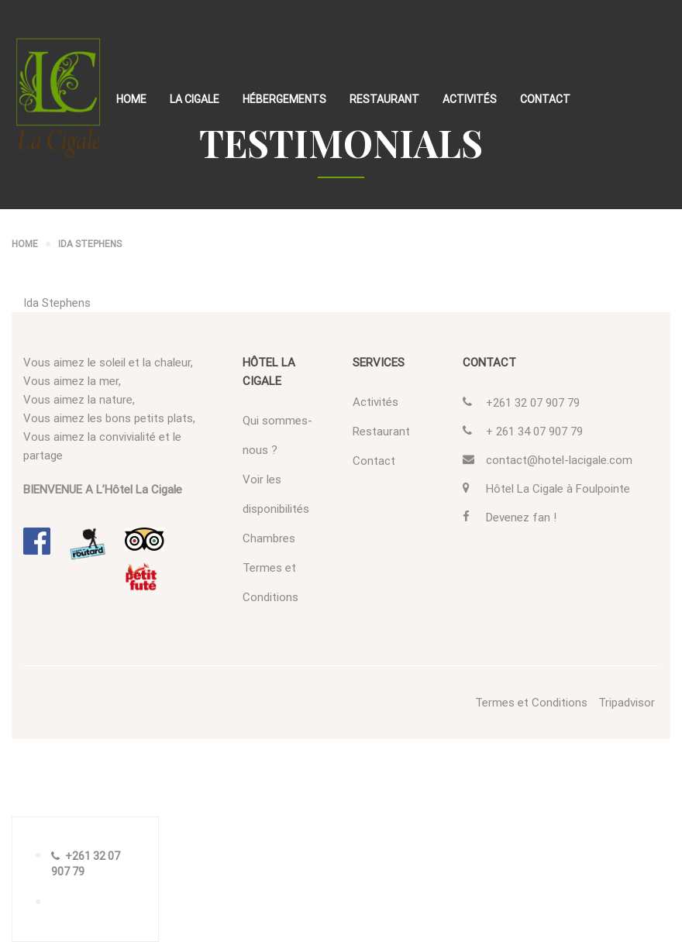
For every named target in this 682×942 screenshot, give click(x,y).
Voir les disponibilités (276, 494)
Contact (545, 99)
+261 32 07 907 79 (533, 403)
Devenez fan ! (521, 517)
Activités (470, 99)
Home (131, 99)
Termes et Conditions (270, 582)
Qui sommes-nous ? (277, 435)
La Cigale (194, 99)
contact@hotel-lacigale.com (559, 460)
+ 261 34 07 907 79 (534, 431)
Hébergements (284, 99)
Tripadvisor (626, 703)
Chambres (269, 538)
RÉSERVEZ (93, 902)
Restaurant (384, 99)
